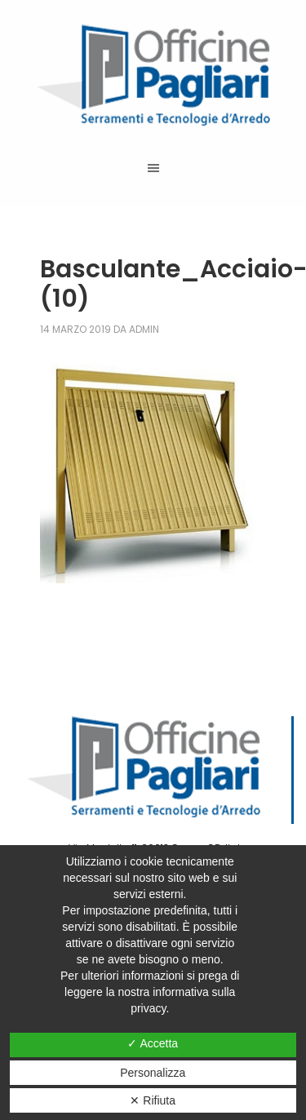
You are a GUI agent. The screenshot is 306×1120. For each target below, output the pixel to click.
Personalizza (152, 1072)
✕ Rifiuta (152, 1100)
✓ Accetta (152, 1043)
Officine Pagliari (153, 75)
